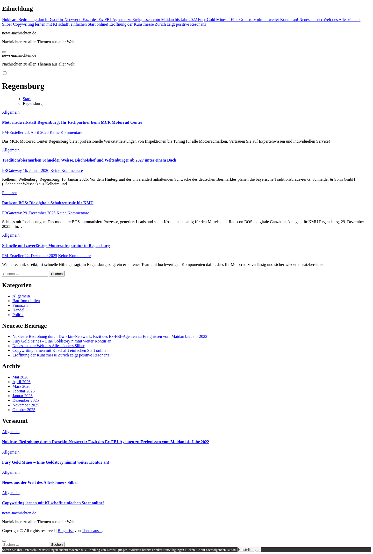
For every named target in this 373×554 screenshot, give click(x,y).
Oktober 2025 (23, 409)
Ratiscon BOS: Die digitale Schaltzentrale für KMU (48, 203)
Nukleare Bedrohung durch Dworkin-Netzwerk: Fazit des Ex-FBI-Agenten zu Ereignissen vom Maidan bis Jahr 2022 (109, 336)
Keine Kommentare (66, 132)
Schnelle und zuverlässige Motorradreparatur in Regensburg (56, 245)
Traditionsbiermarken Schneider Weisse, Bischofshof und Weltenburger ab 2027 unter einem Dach (89, 160)
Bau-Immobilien (26, 300)
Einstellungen (249, 549)
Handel (18, 310)
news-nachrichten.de (19, 33)
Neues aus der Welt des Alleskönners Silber (48, 346)
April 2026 (21, 382)
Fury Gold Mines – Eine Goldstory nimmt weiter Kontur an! (62, 341)
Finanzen (9, 193)
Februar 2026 (23, 391)
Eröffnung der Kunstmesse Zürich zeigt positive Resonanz (60, 355)
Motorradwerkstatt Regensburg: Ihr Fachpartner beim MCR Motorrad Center (72, 122)
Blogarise (65, 530)
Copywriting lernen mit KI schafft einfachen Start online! (60, 350)
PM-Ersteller (13, 132)
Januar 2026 (22, 395)
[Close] (4, 541)
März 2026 (21, 386)
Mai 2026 (20, 377)
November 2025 (25, 405)
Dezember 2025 (25, 400)
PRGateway (12, 170)
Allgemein (11, 112)
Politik (18, 314)
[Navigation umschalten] (4, 52)
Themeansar (92, 530)
